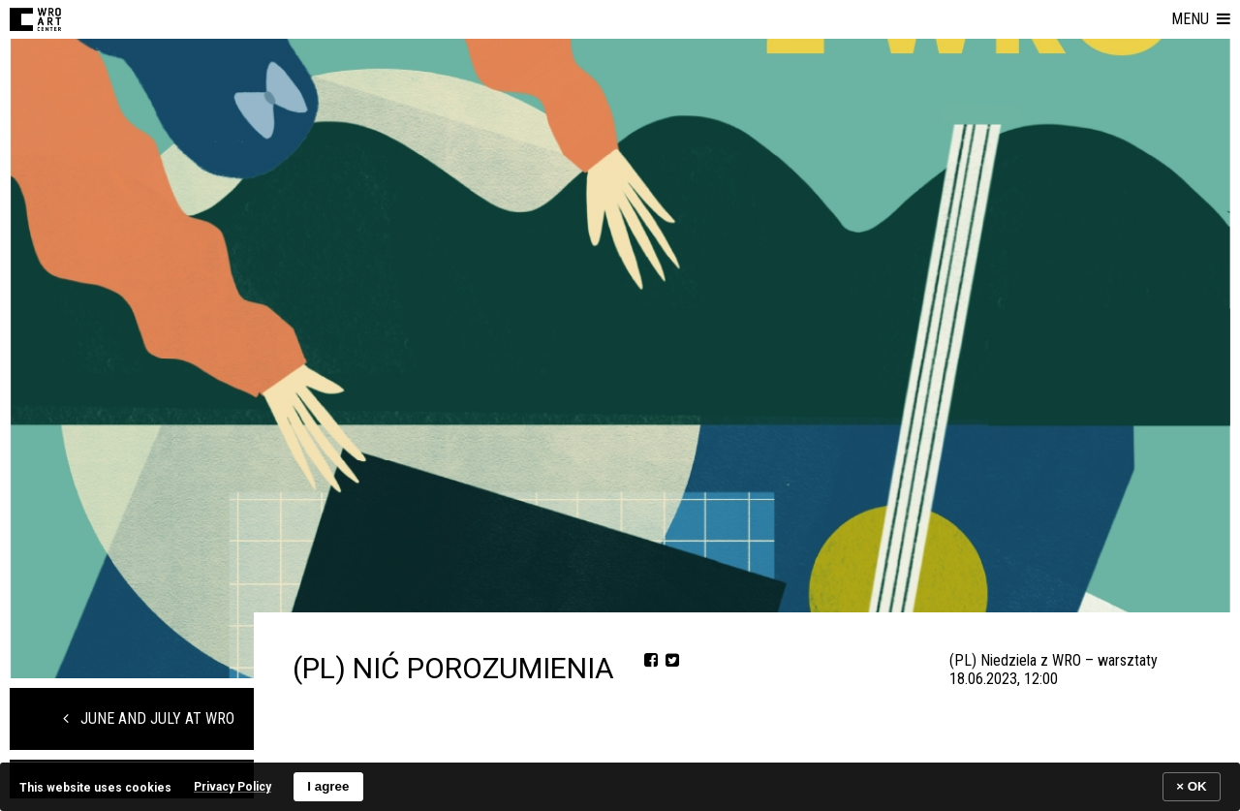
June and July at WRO (148, 718)
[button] (1201, 19)
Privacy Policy (232, 787)
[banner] (620, 786)
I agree (328, 786)
